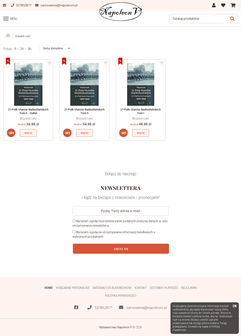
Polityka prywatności (120, 296)
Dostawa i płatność (164, 288)
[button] (56, 48)
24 (22, 49)
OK (235, 306)
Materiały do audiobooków (112, 288)
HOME (48, 288)
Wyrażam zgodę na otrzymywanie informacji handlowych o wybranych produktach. (113, 234)
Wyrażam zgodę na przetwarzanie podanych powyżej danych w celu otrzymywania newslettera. (120, 223)
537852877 (99, 307)
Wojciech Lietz (28, 118)
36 (29, 49)
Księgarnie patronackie (73, 288)
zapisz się (121, 248)
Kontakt (141, 288)
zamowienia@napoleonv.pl (143, 307)
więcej (28, 133)
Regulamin (189, 288)
